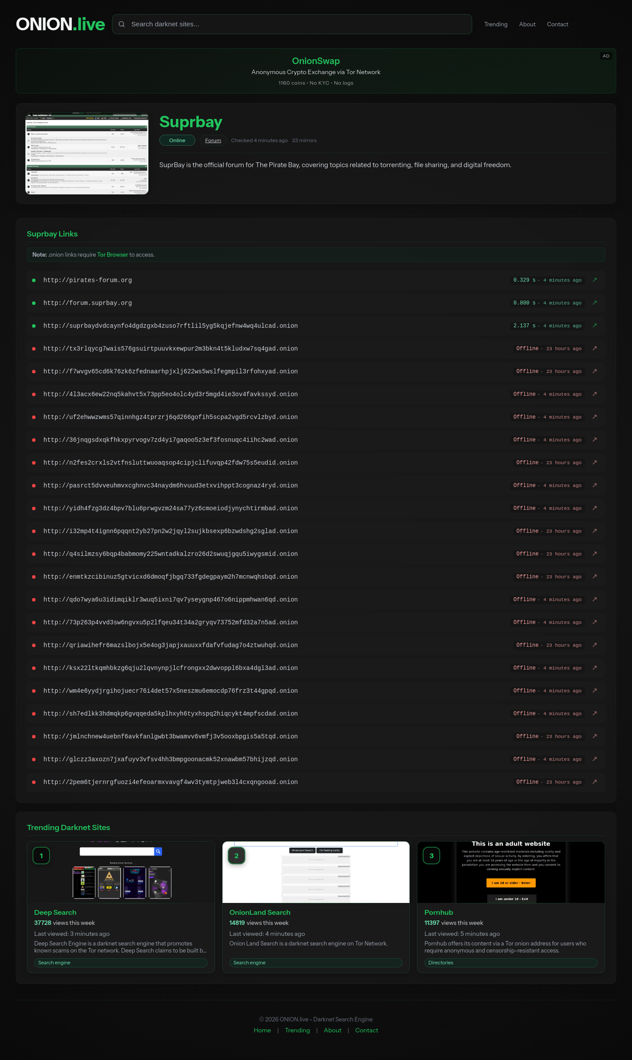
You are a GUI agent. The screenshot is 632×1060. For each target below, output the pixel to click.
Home (262, 1031)
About (532, 25)
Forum (213, 142)
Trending (497, 25)
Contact (565, 25)
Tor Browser (112, 256)
